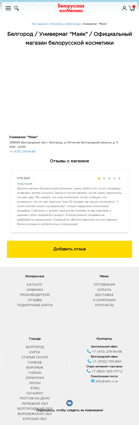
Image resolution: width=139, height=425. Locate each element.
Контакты (104, 305)
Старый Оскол (34, 357)
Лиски (35, 383)
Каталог (35, 284)
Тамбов (35, 362)
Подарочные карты (35, 305)
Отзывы (35, 300)
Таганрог (34, 393)
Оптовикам (104, 284)
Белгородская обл (35, 408)
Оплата (104, 290)
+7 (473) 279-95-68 (22, 152)
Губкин (34, 373)
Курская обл (35, 419)
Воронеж (34, 367)
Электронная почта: (104, 376)
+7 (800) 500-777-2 (104, 371)
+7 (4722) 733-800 (104, 361)
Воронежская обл (35, 414)
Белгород (35, 347)
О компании (104, 300)
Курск (34, 352)
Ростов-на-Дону (35, 398)
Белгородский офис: (104, 357)
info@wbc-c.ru (104, 381)
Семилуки (34, 378)
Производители (35, 295)
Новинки (35, 290)
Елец (35, 388)
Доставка (104, 295)
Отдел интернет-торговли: (104, 367)
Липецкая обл (35, 403)
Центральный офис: (104, 347)
